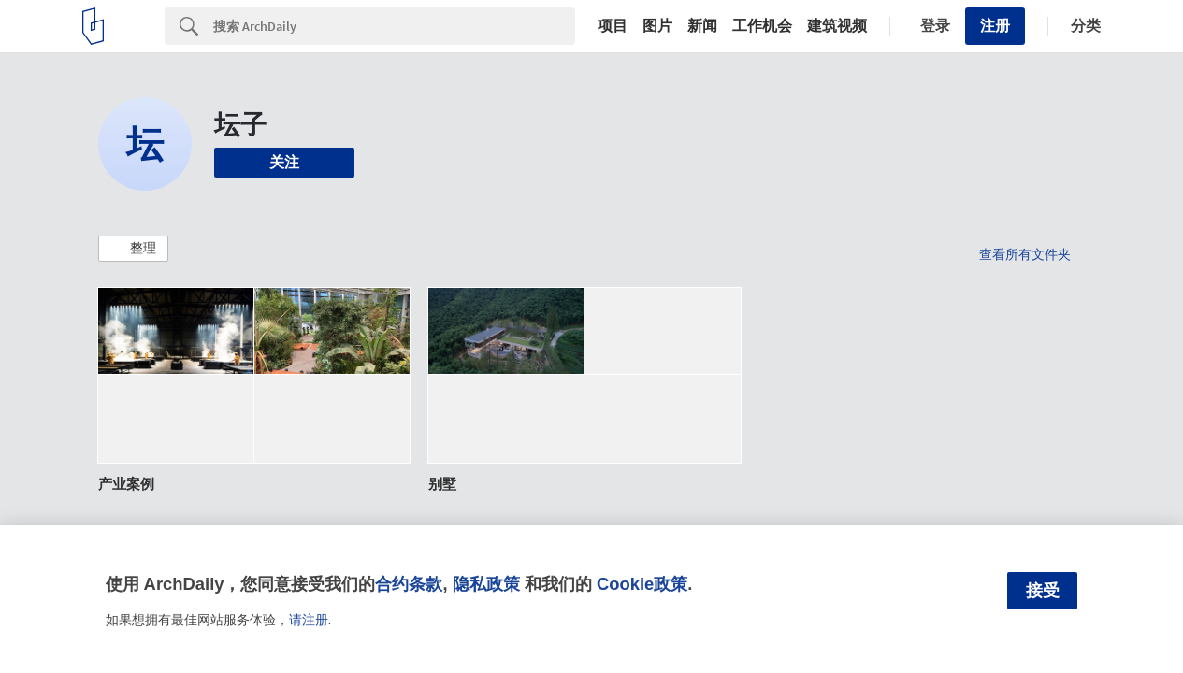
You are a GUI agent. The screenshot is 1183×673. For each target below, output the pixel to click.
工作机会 (762, 26)
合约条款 (408, 584)
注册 (995, 26)
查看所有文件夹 (1025, 254)
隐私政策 (486, 584)
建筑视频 (837, 26)
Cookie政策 (642, 584)
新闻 (702, 26)
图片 (657, 26)
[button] (133, 249)
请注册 (308, 619)
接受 (1043, 590)
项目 (613, 26)
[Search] (394, 26)
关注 (284, 162)
